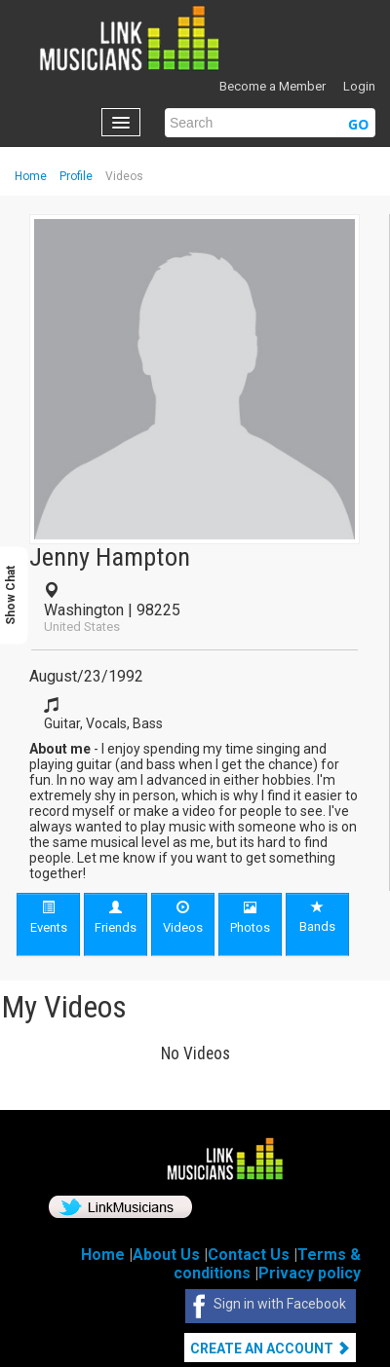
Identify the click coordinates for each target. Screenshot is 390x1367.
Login (359, 86)
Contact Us (249, 1254)
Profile (76, 176)
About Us (166, 1254)
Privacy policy (309, 1273)
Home (31, 176)
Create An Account (270, 1348)
